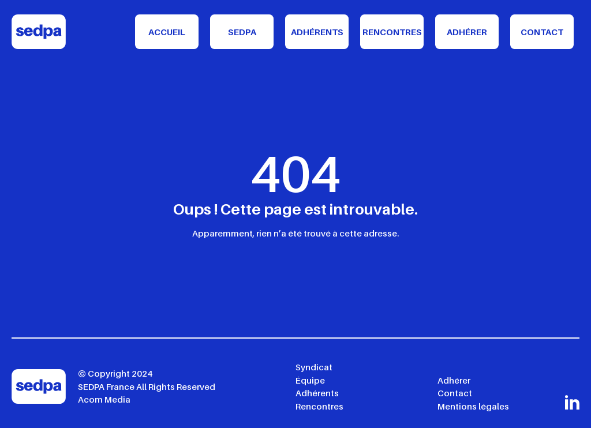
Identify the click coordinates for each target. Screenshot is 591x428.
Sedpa (242, 32)
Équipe (310, 380)
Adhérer (467, 32)
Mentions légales (473, 406)
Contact (542, 32)
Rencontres (392, 32)
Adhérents (317, 32)
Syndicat (314, 367)
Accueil (166, 32)
